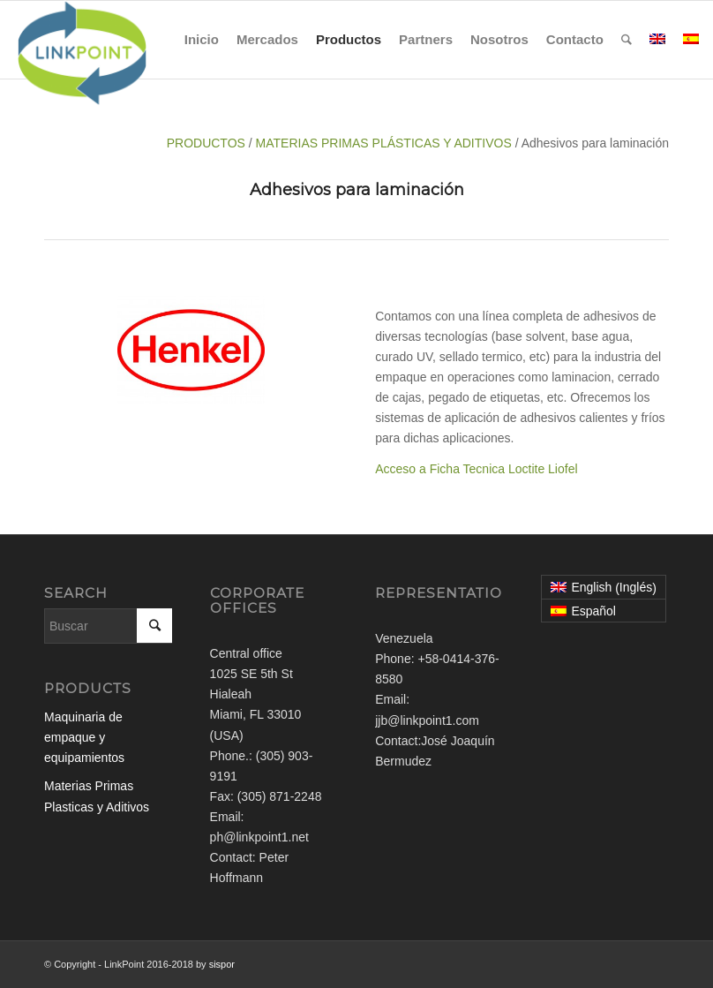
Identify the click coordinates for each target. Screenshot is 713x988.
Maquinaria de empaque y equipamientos (84, 737)
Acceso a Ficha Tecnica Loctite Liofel (476, 469)
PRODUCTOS (208, 143)
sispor (222, 964)
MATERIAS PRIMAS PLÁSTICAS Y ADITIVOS (384, 143)
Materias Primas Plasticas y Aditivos (96, 796)
